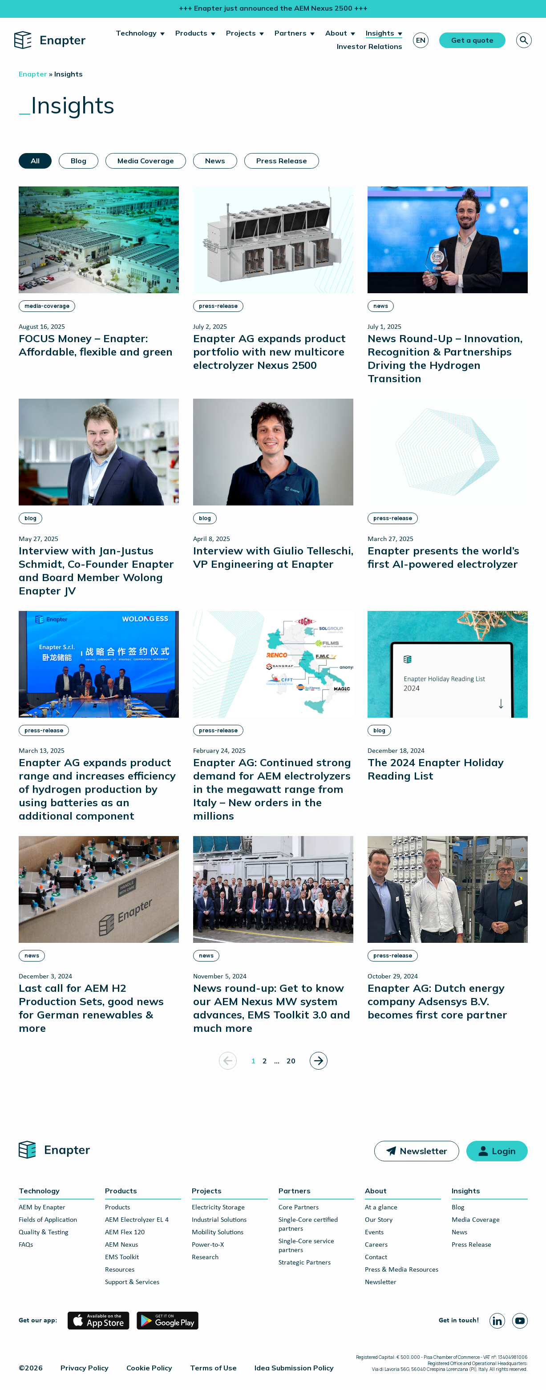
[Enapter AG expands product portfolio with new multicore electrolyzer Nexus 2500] (273, 278)
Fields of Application (48, 1220)
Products (191, 32)
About (336, 32)
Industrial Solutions (219, 1220)
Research (205, 1257)
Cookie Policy (149, 1367)
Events (374, 1232)
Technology (136, 32)
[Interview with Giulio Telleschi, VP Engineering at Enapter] (273, 484)
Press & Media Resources (401, 1269)
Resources (119, 1269)
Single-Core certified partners (308, 1224)
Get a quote (472, 40)
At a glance (381, 1207)
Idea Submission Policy (294, 1367)
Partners (291, 32)
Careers (376, 1245)
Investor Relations (369, 46)
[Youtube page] (520, 1321)
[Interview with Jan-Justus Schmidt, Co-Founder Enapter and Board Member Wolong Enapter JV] (99, 498)
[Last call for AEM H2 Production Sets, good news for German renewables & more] (99, 935)
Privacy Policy (85, 1367)
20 (291, 1060)
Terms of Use (213, 1367)
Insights (380, 32)
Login (504, 1150)
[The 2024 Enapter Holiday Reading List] (448, 696)
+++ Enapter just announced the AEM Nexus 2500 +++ (273, 8)
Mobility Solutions (217, 1232)
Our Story (378, 1220)
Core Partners (299, 1207)
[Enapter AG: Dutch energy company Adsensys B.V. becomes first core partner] (448, 928)
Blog (78, 160)
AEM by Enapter (42, 1207)
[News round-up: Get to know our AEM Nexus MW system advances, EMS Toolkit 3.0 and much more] (273, 935)
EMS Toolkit (122, 1257)
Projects (241, 32)
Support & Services (132, 1282)
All (35, 160)
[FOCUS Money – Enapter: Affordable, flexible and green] (99, 272)
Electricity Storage (218, 1207)
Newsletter (423, 1150)
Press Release (281, 160)
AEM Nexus (121, 1245)
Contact (376, 1257)
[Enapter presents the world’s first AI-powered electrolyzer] (448, 484)
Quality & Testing (44, 1232)
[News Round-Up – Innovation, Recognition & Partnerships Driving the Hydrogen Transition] (448, 285)
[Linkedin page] (497, 1321)
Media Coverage (145, 160)
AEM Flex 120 (125, 1232)
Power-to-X (208, 1245)
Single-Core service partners (306, 1246)
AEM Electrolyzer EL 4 (137, 1220)
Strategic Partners (305, 1262)
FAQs (26, 1245)
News (215, 160)
